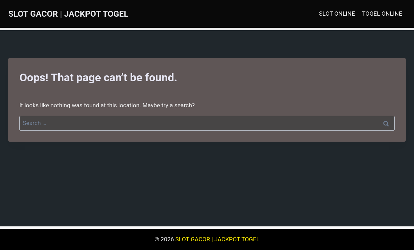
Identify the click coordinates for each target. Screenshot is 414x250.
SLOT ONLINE (337, 13)
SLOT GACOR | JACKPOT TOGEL (217, 239)
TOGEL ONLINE (382, 13)
